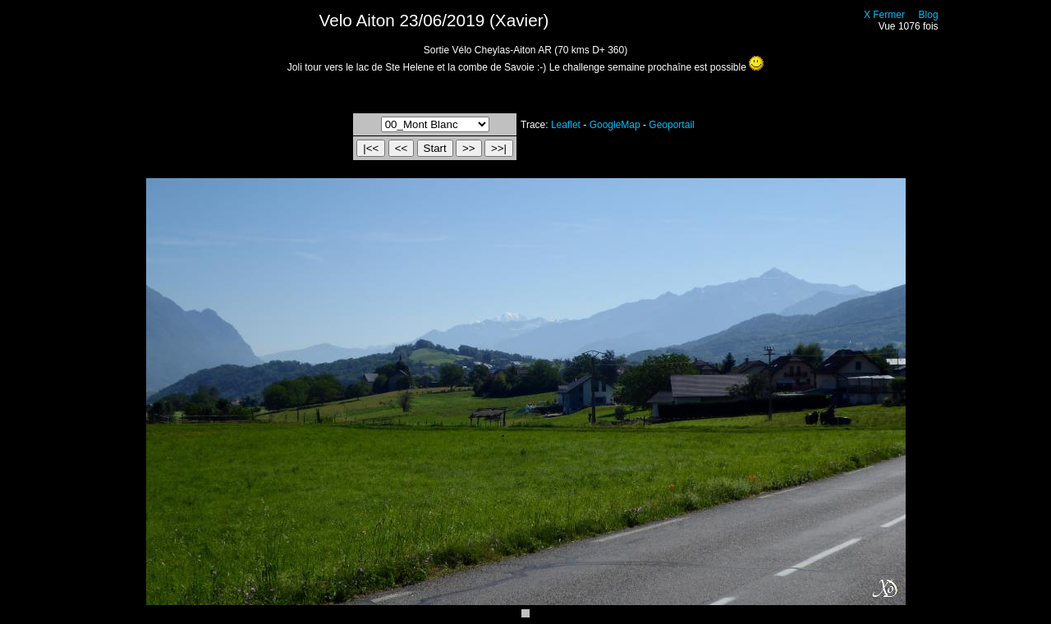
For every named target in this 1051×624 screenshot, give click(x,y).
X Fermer (884, 15)
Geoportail (671, 125)
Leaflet (566, 125)
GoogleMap (615, 125)
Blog (929, 15)
